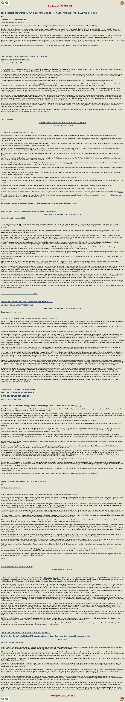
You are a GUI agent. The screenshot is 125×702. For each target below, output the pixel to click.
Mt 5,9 (41, 354)
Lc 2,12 (69, 163)
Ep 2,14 (61, 352)
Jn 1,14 (28, 153)
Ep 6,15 (101, 352)
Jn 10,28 (25, 22)
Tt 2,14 (3, 182)
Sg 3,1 (38, 549)
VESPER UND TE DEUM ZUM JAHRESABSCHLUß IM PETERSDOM (28, 211)
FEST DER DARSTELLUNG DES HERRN (17, 392)
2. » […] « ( (19, 84)
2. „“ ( (13, 153)
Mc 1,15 (12, 587)
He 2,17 (78, 406)
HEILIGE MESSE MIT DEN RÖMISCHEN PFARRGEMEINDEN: (25, 633)
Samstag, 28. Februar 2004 (12, 642)
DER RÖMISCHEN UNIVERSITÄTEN (15, 60)
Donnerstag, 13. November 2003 (14, 19)
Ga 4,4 (60, 237)
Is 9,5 (32, 132)
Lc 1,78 (26, 239)
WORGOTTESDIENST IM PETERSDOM (16, 567)
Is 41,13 (31, 69)
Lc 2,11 (86, 158)
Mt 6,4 (46, 578)
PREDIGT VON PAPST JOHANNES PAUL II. (62, 215)
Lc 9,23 (89, 599)
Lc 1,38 (81, 464)
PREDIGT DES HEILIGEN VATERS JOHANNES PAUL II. (62, 123)
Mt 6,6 (50, 578)
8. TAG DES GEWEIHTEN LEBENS (15, 396)
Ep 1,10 (72, 515)
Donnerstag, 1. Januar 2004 (12, 312)
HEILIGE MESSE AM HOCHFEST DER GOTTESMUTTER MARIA (27, 302)
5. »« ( (18, 549)
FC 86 (110, 274)
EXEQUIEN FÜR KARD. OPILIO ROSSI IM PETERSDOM (23, 481)
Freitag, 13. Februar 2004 (11, 488)
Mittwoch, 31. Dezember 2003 (13, 218)
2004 (19, 294)
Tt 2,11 (33, 164)
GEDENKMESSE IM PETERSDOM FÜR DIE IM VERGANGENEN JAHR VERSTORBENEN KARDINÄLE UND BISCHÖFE (49, 13)
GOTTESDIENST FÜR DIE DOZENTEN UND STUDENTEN (24, 56)
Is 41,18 (40, 84)
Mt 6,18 (55, 578)
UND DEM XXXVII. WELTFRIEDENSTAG (17, 305)
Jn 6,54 (75, 494)
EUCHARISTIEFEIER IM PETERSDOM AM (18, 389)
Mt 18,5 (69, 613)
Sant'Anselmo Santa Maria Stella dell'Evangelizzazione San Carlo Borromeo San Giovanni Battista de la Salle (46, 636)
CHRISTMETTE (7, 119)
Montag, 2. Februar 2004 (11, 399)
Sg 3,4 (91, 550)
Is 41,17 (22, 85)
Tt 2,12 (121, 192)
